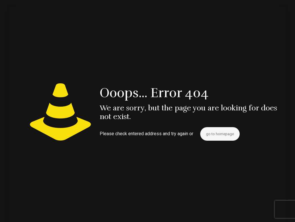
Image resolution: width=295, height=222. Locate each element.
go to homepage (220, 134)
